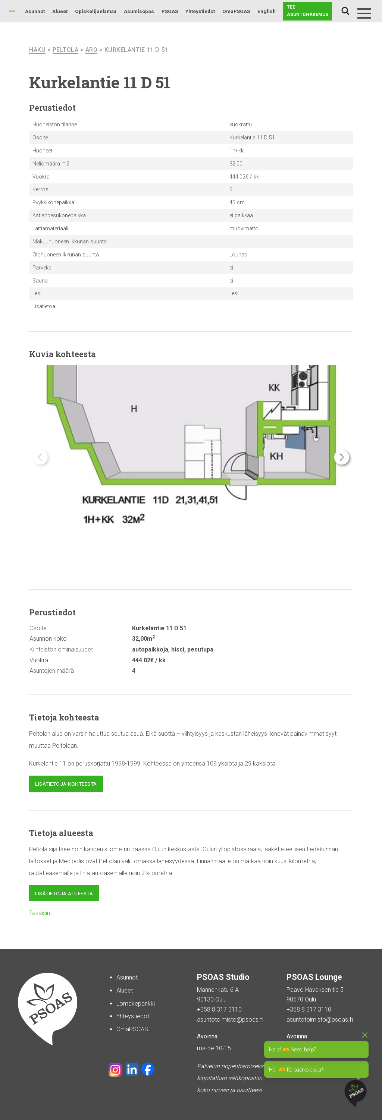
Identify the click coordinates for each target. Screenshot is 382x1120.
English (266, 11)
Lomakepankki (135, 1003)
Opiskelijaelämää (95, 11)
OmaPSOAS (236, 11)
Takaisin (39, 912)
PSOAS (170, 11)
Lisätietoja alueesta (64, 893)
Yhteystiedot (200, 11)
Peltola (66, 49)
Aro (91, 49)
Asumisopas (139, 11)
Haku (345, 11)
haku (37, 49)
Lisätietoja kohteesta (66, 784)
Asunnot (35, 11)
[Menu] (364, 13)
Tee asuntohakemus (307, 10)
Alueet (60, 11)
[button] (341, 457)
